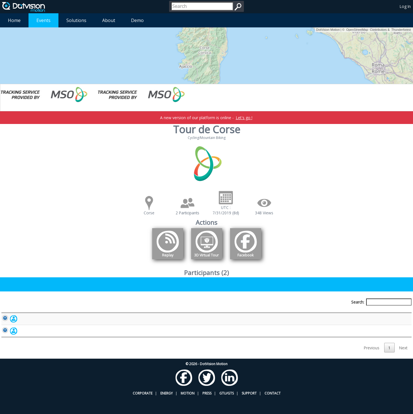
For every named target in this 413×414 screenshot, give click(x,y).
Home (14, 20)
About (108, 20)
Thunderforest (401, 29)
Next (403, 363)
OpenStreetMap (357, 29)
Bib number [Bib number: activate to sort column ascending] (133, 312)
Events (43, 20)
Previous (371, 363)
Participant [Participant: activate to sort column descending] (52, 312)
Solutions (76, 20)
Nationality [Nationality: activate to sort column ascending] (218, 312)
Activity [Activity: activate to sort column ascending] (312, 312)
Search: (381, 302)
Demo (137, 20)
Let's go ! (244, 117)
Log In (405, 6)
